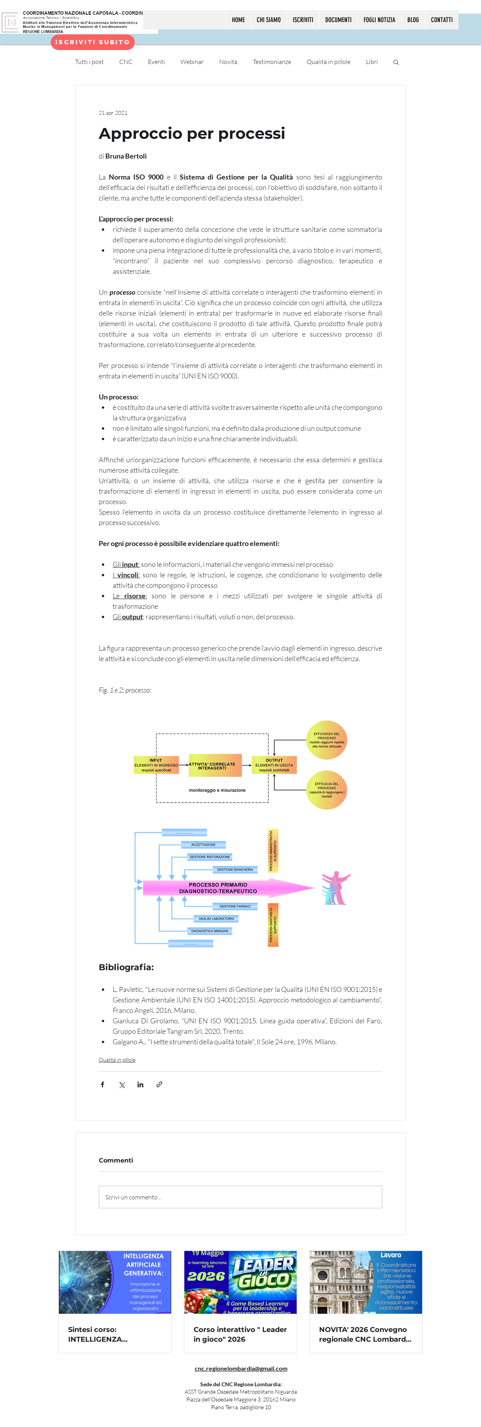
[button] (396, 62)
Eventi (156, 62)
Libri (372, 62)
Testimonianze (272, 62)
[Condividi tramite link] (159, 1084)
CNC (125, 62)
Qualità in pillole (328, 62)
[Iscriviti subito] (93, 42)
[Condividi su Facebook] (102, 1084)
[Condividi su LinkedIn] (140, 1084)
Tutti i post (89, 62)
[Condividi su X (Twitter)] (121, 1084)
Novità (228, 62)
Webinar (192, 62)
